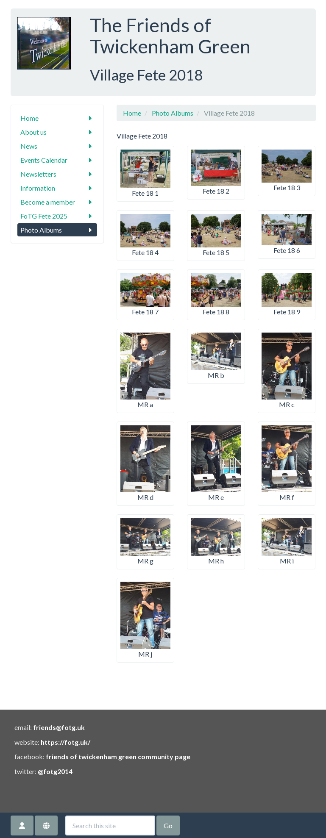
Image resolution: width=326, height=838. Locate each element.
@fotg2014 (55, 771)
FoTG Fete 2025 (57, 216)
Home (57, 118)
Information (57, 188)
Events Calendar (57, 160)
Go (168, 825)
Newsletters (57, 174)
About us (57, 132)
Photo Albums (57, 230)
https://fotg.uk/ (65, 742)
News (57, 146)
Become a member (57, 202)
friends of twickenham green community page (118, 756)
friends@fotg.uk (59, 727)
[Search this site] (110, 825)
